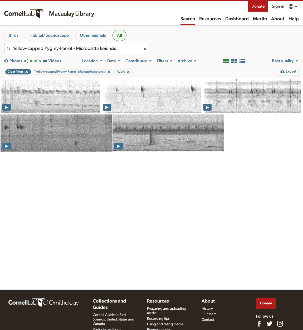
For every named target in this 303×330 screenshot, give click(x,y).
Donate (258, 6)
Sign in (278, 6)
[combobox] (77, 48)
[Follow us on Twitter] (269, 323)
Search (187, 19)
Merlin (260, 19)
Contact (208, 320)
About (277, 19)
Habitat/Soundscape (49, 35)
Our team (209, 314)
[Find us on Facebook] (259, 323)
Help (294, 19)
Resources (210, 19)
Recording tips (158, 318)
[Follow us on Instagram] (280, 323)
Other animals (93, 35)
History (207, 308)
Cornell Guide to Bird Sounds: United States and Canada (113, 319)
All (119, 35)
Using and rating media (165, 324)
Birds (13, 35)
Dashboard (237, 19)
